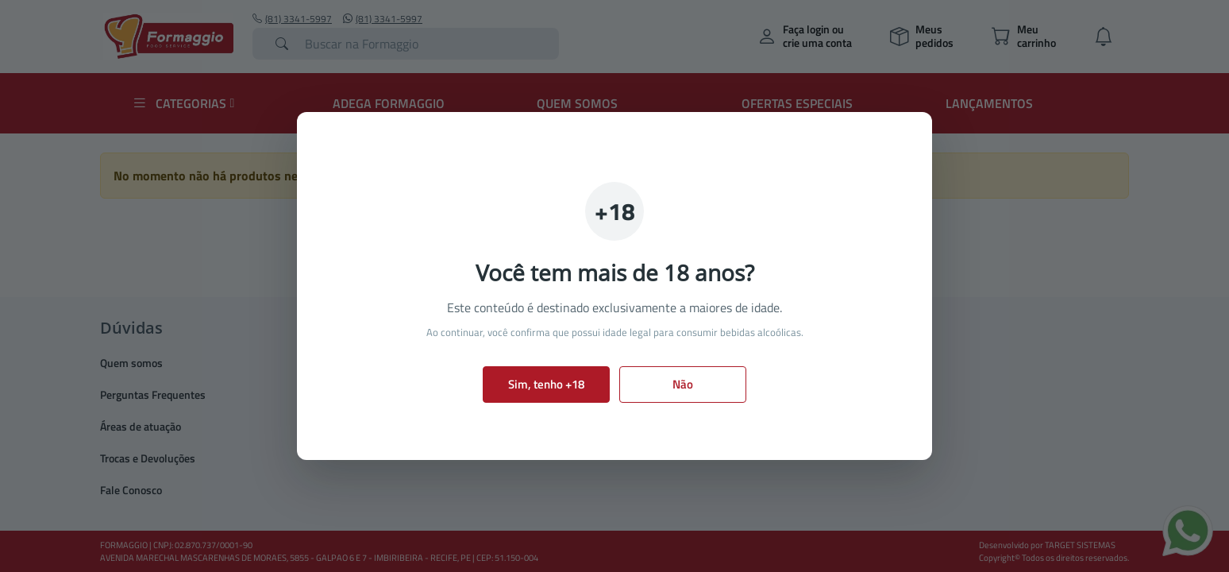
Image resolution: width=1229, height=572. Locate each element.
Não (682, 384)
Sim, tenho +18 (546, 384)
